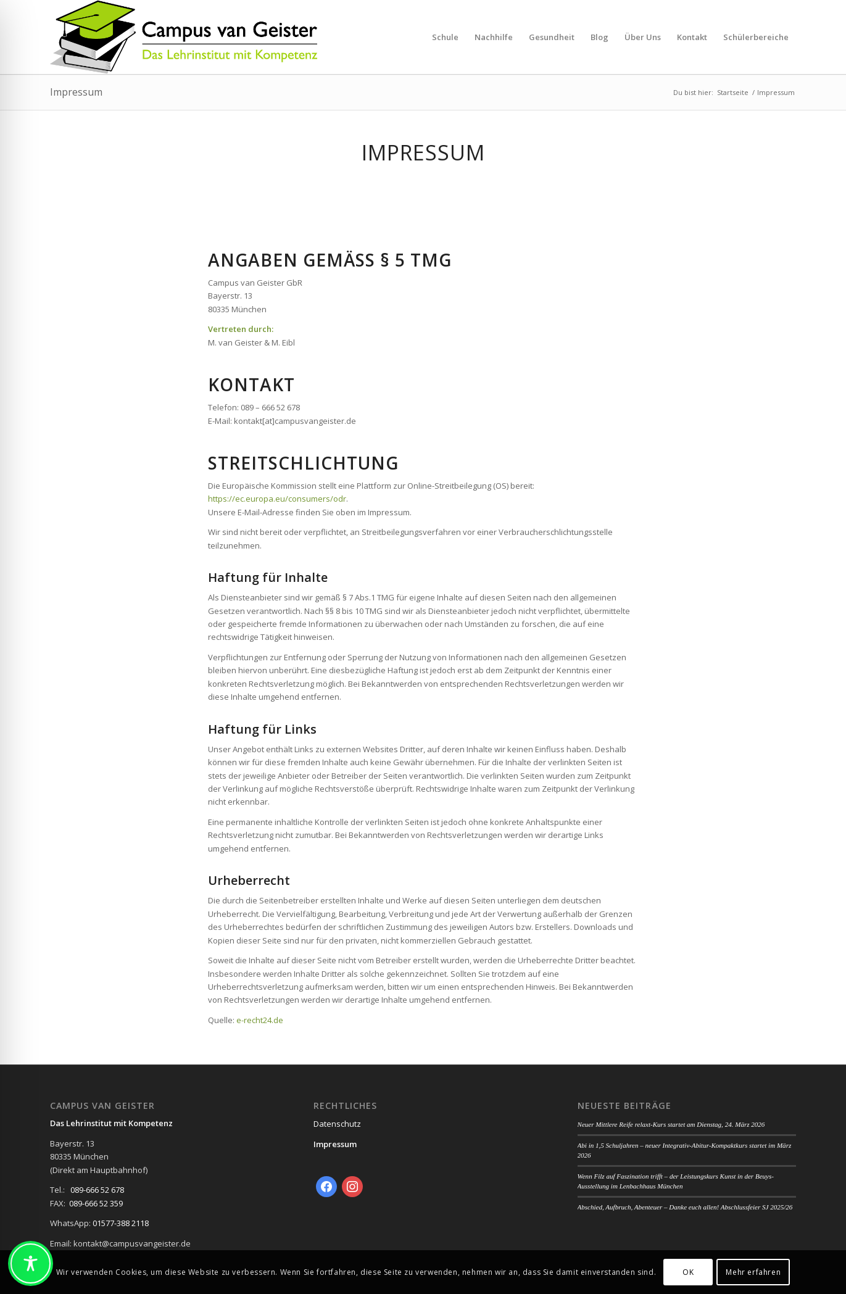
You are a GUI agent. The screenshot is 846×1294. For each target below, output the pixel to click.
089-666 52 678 (97, 1189)
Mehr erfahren (753, 1272)
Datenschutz (337, 1123)
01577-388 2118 (121, 1223)
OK (688, 1272)
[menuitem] (445, 37)
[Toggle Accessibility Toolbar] (30, 1263)
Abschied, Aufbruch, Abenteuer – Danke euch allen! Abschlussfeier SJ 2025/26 (685, 1207)
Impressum (76, 92)
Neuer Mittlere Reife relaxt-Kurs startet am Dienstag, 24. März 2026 (671, 1124)
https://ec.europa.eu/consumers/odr (277, 498)
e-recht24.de (259, 1020)
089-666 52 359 (96, 1203)
